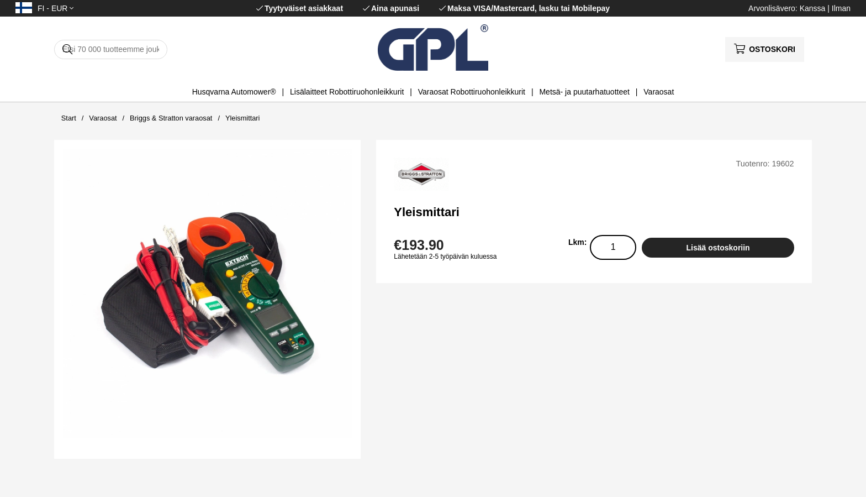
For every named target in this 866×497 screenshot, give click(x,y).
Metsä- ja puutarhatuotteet (584, 91)
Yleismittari (242, 118)
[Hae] (110, 49)
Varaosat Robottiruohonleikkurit (471, 91)
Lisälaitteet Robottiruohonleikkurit (347, 91)
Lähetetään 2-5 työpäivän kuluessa (445, 256)
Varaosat (658, 91)
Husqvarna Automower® (234, 91)
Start (68, 118)
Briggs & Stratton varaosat (171, 118)
